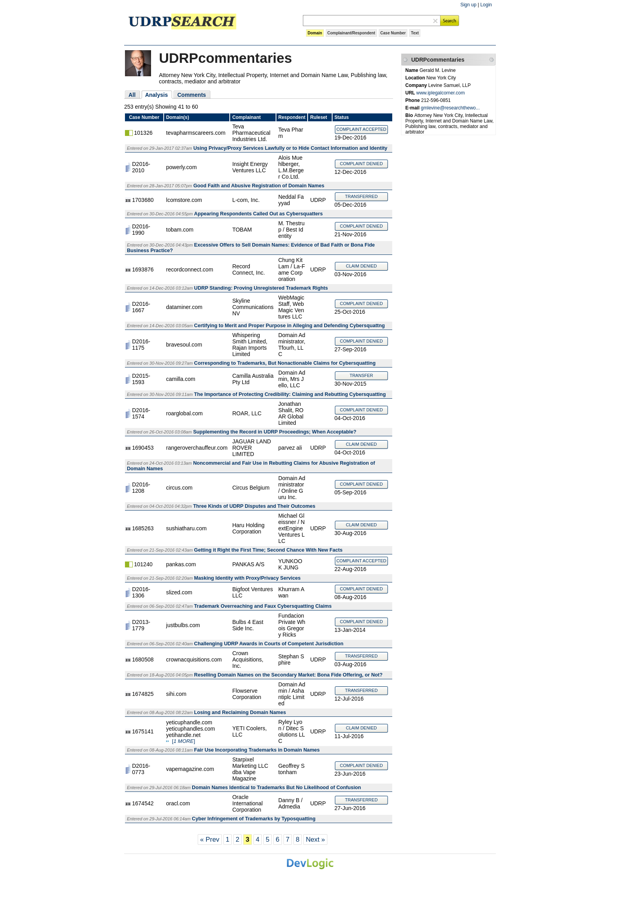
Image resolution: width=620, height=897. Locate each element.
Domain (315, 33)
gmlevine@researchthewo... (450, 108)
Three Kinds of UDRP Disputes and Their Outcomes (254, 506)
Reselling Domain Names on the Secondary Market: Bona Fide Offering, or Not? (288, 675)
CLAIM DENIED (361, 266)
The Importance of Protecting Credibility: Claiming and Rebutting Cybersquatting (290, 394)
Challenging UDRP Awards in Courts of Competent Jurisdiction (269, 643)
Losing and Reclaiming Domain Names (240, 712)
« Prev (209, 839)
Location (415, 78)
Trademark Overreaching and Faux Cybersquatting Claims (263, 606)
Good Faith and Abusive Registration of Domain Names (258, 185)
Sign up (468, 5)
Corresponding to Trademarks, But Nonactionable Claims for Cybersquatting (285, 363)
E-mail (413, 108)
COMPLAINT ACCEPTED (361, 129)
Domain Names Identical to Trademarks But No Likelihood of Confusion (276, 787)
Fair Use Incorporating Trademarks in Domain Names (257, 750)
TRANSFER (361, 375)
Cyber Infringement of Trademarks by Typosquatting (254, 819)
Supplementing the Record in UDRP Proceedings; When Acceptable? (274, 432)
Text (415, 33)
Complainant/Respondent (351, 33)
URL (410, 93)
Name (412, 70)
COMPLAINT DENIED (361, 163)
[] (183, 741)
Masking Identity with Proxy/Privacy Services (247, 578)
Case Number (393, 33)
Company (416, 85)
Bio (409, 115)
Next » (315, 839)
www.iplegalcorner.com (440, 93)
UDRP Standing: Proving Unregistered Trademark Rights (261, 288)
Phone (413, 100)
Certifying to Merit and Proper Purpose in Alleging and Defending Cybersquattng (289, 325)
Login (486, 5)
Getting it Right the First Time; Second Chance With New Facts (268, 550)
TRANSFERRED (361, 196)
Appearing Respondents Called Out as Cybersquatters (258, 214)
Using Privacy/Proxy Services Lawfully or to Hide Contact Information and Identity (290, 148)
